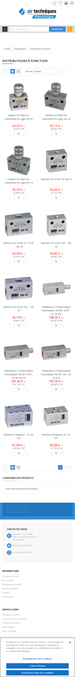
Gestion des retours (11, 622)
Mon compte (8, 580)
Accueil (7, 49)
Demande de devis (11, 614)
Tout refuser (38, 665)
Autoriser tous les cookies (37, 672)
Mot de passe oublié (11, 584)
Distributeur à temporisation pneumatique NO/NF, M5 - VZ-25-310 (56, 374)
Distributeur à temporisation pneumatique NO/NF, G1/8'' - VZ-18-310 (56, 310)
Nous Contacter (9, 631)
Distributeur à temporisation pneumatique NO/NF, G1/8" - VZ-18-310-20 (18, 374)
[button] (11, 134)
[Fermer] (70, 642)
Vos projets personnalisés (14, 619)
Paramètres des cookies (37, 658)
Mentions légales (10, 588)
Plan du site (7, 596)
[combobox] (29, 29)
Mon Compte (8, 627)
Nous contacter (25, 545)
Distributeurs (20, 49)
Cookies (6, 592)
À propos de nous (10, 576)
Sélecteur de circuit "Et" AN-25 (56, 179)
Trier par (29, 71)
